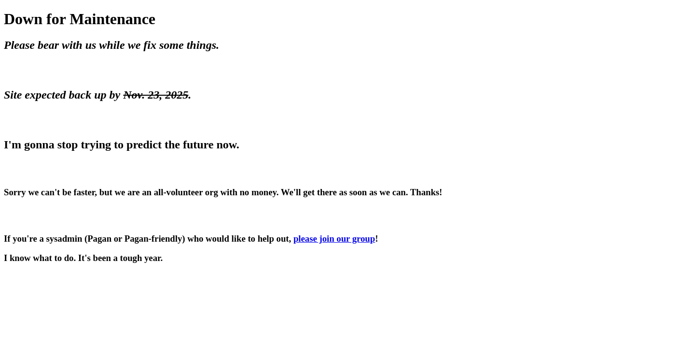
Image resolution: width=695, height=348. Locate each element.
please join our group (334, 238)
